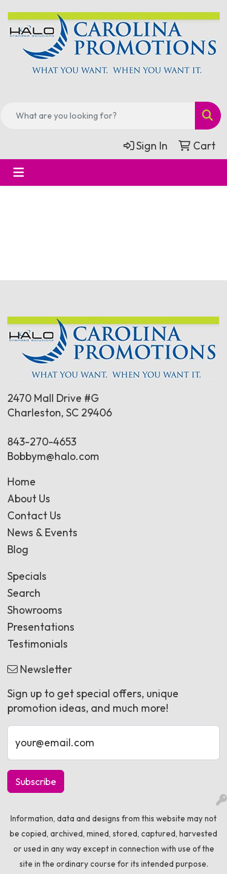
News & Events (42, 532)
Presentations (40, 627)
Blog (17, 549)
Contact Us (34, 515)
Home (21, 481)
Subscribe (35, 781)
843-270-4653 (41, 441)
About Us (28, 498)
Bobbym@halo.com (53, 456)
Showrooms (34, 610)
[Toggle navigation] (18, 172)
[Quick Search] (98, 116)
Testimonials (37, 644)
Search (24, 593)
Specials (27, 576)
